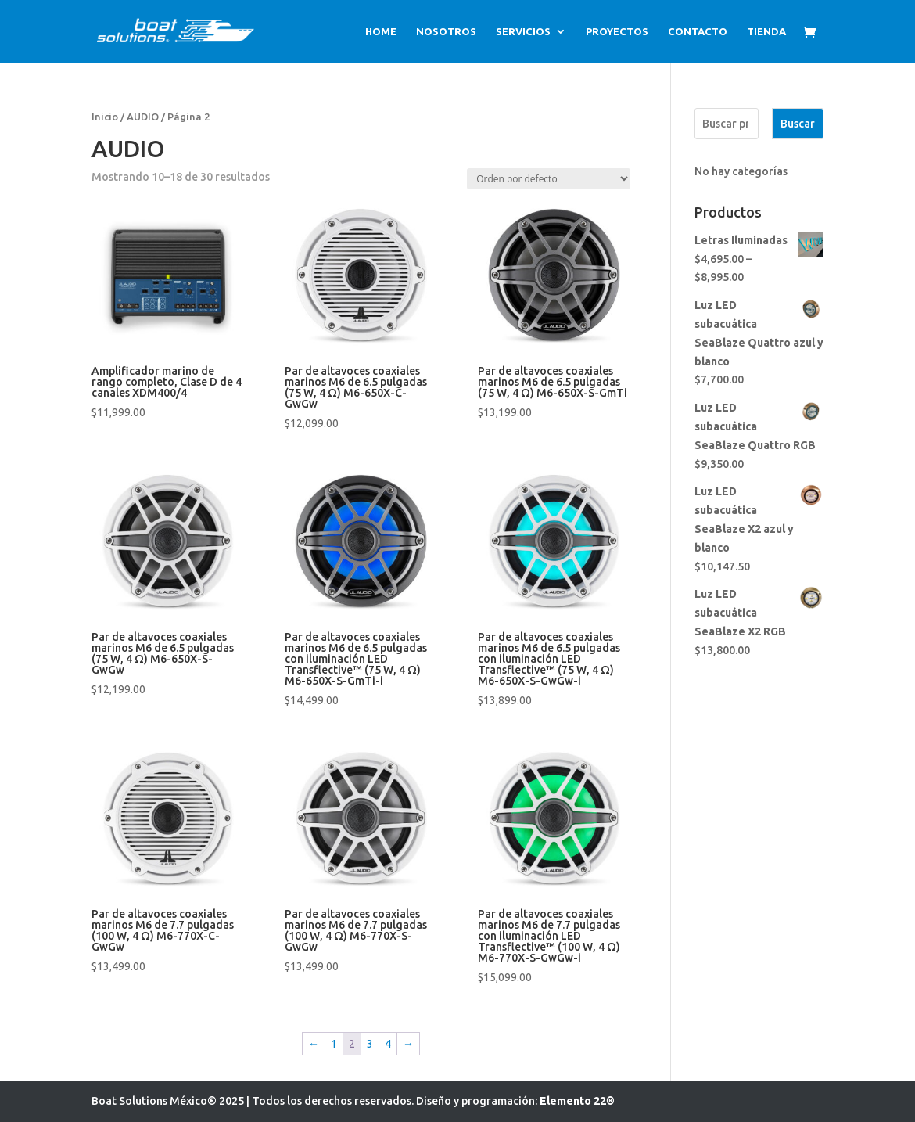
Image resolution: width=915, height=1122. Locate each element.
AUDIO (143, 116)
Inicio (105, 116)
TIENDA (766, 31)
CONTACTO (697, 31)
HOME (380, 31)
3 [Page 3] (370, 1043)
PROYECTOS (617, 31)
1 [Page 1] (334, 1043)
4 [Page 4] (388, 1043)
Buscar (797, 123)
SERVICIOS (523, 31)
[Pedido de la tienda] (548, 178)
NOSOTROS (446, 31)
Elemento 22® (577, 1101)
